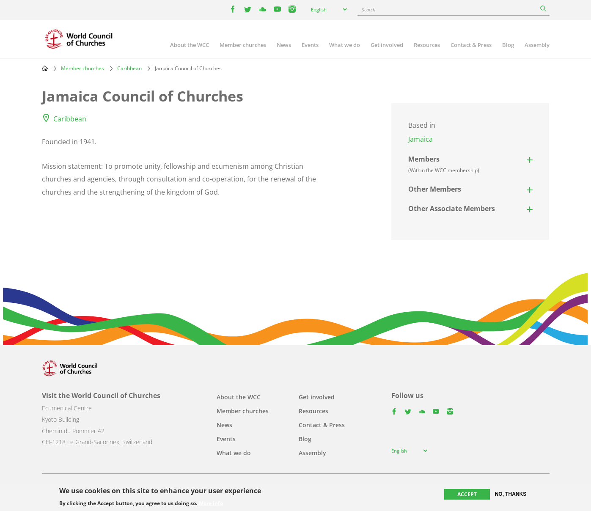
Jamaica (420, 139)
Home (45, 68)
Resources (427, 45)
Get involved (387, 45)
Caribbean (129, 68)
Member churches (243, 45)
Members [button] (443, 164)
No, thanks (511, 494)
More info (211, 503)
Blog (508, 45)
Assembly (537, 45)
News (284, 45)
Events (310, 45)
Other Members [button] (434, 189)
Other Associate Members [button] (451, 208)
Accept (467, 494)
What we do (344, 45)
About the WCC (189, 45)
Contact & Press (471, 45)
